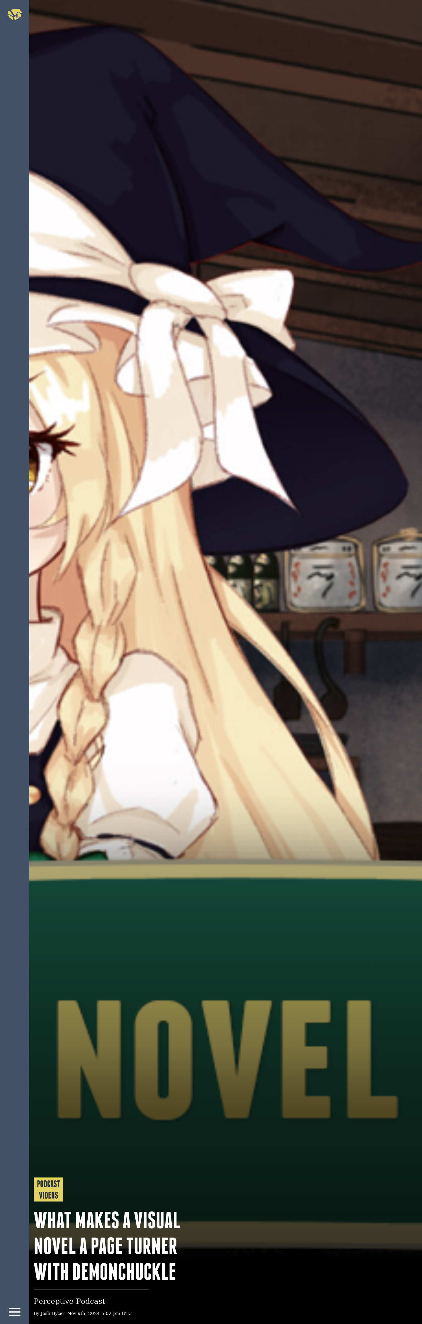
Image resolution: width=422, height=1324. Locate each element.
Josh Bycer (52, 1313)
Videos (48, 1195)
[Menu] (14, 1313)
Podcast (48, 1184)
